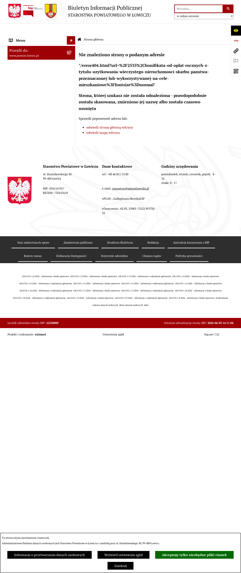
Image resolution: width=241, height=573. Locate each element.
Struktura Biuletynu (120, 481)
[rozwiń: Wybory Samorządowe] (72, 239)
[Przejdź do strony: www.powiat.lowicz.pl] (236, 51)
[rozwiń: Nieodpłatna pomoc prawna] (72, 298)
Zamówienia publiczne (78, 481)
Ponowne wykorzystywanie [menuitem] (29, 281)
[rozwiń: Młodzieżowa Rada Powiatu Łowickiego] (72, 127)
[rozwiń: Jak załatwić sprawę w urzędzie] (72, 157)
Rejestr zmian (33, 495)
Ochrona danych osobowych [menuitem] (30, 149)
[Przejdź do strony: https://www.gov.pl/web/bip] (236, 41)
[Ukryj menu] (71, 29)
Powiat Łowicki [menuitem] (20, 59)
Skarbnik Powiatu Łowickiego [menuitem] (31, 110)
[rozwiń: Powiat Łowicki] (72, 59)
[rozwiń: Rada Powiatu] (72, 118)
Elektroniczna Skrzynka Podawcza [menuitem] (34, 200)
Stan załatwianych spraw (33, 481)
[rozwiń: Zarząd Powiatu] (72, 68)
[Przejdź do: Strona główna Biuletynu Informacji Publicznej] (79, 28)
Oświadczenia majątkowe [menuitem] (28, 183)
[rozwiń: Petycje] (72, 315)
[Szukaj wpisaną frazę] (228, 9)
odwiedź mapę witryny (103, 121)
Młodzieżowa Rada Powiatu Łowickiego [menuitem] (29, 129)
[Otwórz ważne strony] (236, 61)
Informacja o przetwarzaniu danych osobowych (49, 555)
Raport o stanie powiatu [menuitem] (27, 247)
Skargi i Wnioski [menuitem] (21, 306)
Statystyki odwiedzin (114, 495)
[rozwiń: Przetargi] (72, 208)
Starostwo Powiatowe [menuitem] (25, 140)
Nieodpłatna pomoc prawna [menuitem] (30, 298)
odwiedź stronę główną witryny (109, 116)
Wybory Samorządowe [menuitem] (26, 239)
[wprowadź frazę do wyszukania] (198, 9)
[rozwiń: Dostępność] (72, 256)
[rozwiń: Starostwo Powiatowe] (72, 140)
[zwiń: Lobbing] (72, 323)
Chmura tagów (151, 495)
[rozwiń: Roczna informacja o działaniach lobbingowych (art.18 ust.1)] (72, 355)
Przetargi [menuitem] (16, 208)
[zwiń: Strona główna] (72, 37)
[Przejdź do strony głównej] (79, 11)
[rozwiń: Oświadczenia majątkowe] (72, 183)
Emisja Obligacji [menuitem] (21, 289)
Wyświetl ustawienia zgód (123, 555)
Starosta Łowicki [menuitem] (21, 76)
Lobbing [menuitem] (15, 323)
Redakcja (153, 481)
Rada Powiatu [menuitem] (19, 118)
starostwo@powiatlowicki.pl (130, 427)
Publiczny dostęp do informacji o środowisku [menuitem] (33, 227)
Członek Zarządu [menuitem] (22, 93)
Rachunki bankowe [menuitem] (23, 166)
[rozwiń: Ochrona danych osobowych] (72, 149)
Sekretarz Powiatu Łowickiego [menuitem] (31, 101)
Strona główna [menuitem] (20, 37)
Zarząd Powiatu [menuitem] (20, 68)
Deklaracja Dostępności (71, 495)
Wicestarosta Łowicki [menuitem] (25, 84)
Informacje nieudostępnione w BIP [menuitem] (35, 272)
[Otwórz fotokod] (236, 71)
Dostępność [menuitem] (18, 256)
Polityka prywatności (189, 495)
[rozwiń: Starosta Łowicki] (72, 76)
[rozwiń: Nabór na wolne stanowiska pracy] (72, 217)
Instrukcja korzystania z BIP (191, 481)
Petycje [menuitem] (14, 315)
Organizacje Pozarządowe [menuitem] (28, 191)
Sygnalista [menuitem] (17, 264)
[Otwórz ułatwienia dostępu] (236, 30)
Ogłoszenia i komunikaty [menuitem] (27, 174)
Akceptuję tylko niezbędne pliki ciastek (194, 555)
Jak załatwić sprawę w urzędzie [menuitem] (32, 157)
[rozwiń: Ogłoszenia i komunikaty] (72, 174)
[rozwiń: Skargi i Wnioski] (72, 306)
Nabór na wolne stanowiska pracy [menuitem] (34, 217)
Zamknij (120, 566)
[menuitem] (41, 48)
